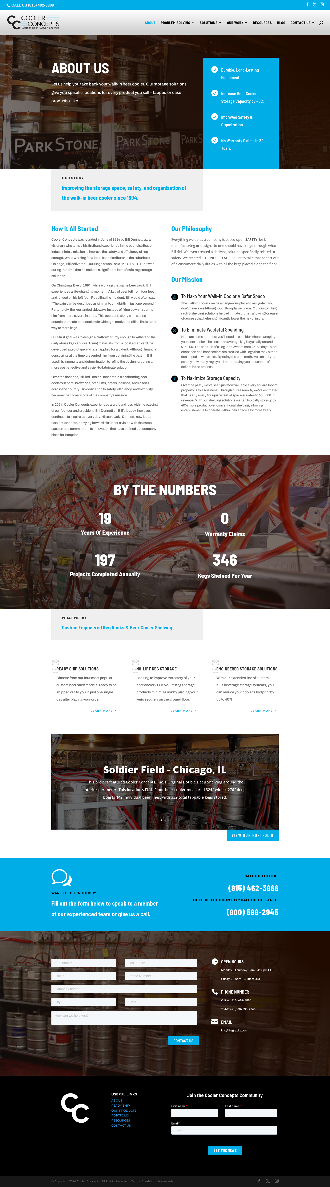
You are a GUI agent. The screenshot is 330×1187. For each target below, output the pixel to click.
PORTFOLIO (120, 1115)
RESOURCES (120, 1120)
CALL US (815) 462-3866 (32, 5)
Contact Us (301, 23)
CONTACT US (121, 1125)
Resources (262, 23)
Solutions (209, 23)
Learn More (101, 710)
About (150, 23)
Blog (281, 23)
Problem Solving (175, 23)
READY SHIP (120, 1105)
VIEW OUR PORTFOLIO (253, 835)
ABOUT (116, 1100)
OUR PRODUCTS (123, 1110)
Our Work (235, 23)
